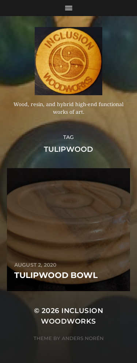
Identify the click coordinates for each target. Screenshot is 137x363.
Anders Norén (83, 338)
